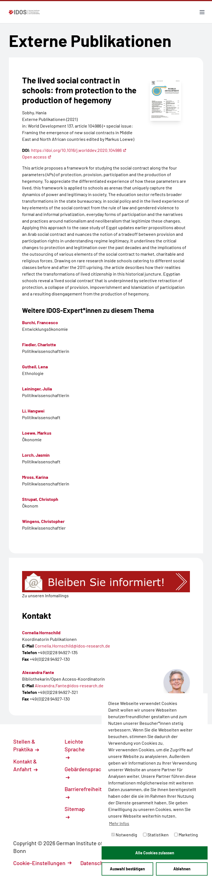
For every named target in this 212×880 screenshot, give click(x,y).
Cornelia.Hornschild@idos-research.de (72, 645)
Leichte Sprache (75, 749)
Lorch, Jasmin (36, 455)
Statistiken (156, 834)
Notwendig (124, 834)
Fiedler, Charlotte (39, 344)
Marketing (186, 834)
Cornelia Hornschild (41, 632)
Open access (36, 156)
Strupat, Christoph (40, 499)
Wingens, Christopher (43, 521)
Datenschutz (98, 863)
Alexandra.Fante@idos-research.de (69, 685)
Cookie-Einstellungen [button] (42, 863)
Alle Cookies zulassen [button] (154, 852)
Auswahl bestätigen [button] (127, 868)
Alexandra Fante (38, 672)
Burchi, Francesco (40, 322)
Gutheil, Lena (35, 366)
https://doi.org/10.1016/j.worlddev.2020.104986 (78, 150)
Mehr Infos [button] (119, 823)
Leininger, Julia (37, 388)
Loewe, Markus (36, 432)
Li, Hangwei (33, 410)
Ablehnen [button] (181, 868)
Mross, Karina (35, 477)
